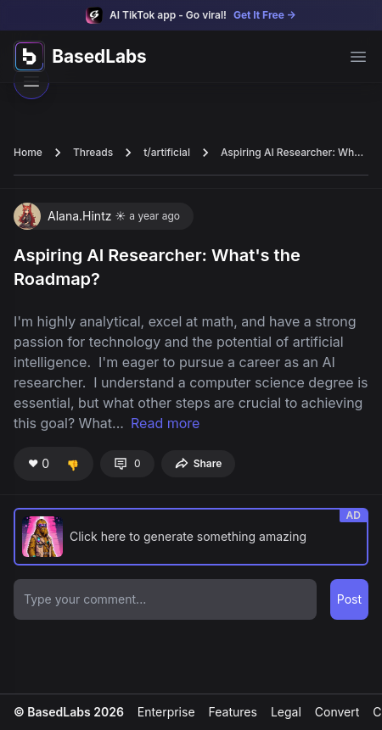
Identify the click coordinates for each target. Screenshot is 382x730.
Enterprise (166, 712)
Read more (165, 423)
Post (349, 599)
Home (28, 152)
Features (233, 712)
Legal (286, 712)
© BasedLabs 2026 (69, 712)
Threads (93, 152)
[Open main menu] (358, 56)
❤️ (38, 463)
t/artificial (166, 152)
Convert (337, 712)
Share (198, 464)
